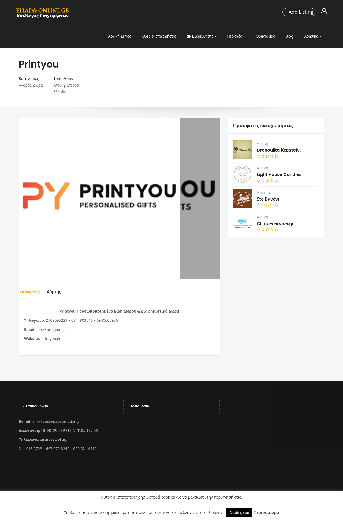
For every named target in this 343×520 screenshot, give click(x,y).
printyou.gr (51, 338)
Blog (289, 36)
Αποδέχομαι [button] (239, 512)
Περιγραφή (34, 292)
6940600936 (107, 320)
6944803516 (82, 320)
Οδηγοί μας (265, 36)
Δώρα (38, 85)
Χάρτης (62, 292)
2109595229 (57, 320)
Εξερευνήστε (200, 36)
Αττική (59, 85)
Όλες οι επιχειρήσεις (159, 36)
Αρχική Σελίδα (119, 36)
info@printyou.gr (51, 329)
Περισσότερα (266, 512)
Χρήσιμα (311, 36)
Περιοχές (234, 36)
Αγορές (25, 85)
